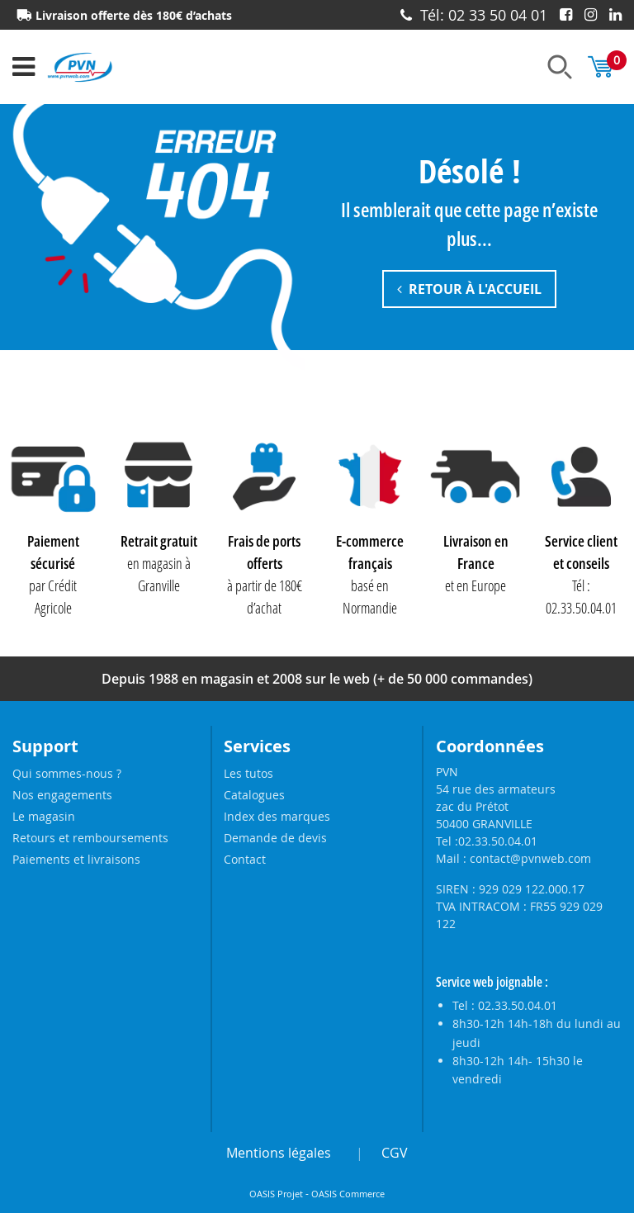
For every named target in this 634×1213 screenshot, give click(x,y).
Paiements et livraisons (76, 859)
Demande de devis (275, 838)
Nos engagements (62, 795)
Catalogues (254, 795)
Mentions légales (278, 1153)
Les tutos (248, 773)
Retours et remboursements (90, 838)
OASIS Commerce (348, 1194)
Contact (245, 859)
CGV (394, 1153)
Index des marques (277, 816)
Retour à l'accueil (469, 290)
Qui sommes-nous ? (66, 773)
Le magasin (43, 816)
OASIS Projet (276, 1194)
